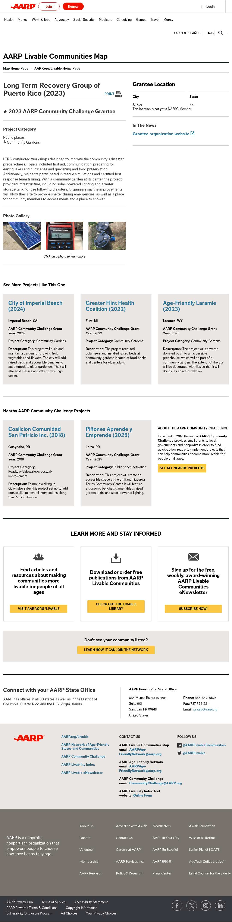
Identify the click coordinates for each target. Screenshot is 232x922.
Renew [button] (73, 6)
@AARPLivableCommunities (204, 745)
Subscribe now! (193, 609)
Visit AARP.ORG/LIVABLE (38, 609)
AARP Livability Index (78, 765)
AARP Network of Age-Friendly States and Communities (85, 747)
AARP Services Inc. (130, 861)
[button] (220, 33)
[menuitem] (8, 22)
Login (210, 6)
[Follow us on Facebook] (177, 905)
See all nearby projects (182, 468)
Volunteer (86, 849)
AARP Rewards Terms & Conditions (31, 908)
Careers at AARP (128, 849)
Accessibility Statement (91, 902)
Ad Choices (69, 913)
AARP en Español (186, 33)
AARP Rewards (90, 873)
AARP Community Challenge (83, 757)
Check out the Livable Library (116, 606)
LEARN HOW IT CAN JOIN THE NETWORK (116, 650)
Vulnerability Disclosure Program (29, 913)
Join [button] (49, 6)
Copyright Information (81, 908)
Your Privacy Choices (101, 913)
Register (190, 6)
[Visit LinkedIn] (220, 905)
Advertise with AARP (131, 826)
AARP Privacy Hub (19, 902)
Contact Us (124, 838)
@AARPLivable (194, 753)
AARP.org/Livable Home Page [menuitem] (57, 68)
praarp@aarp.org (205, 709)
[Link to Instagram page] (206, 905)
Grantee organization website (161, 134)
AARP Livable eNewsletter (82, 773)
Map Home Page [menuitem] (15, 68)
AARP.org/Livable (75, 737)
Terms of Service (53, 902)
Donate (84, 838)
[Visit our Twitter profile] (191, 905)
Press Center (162, 873)
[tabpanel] (200, 32)
